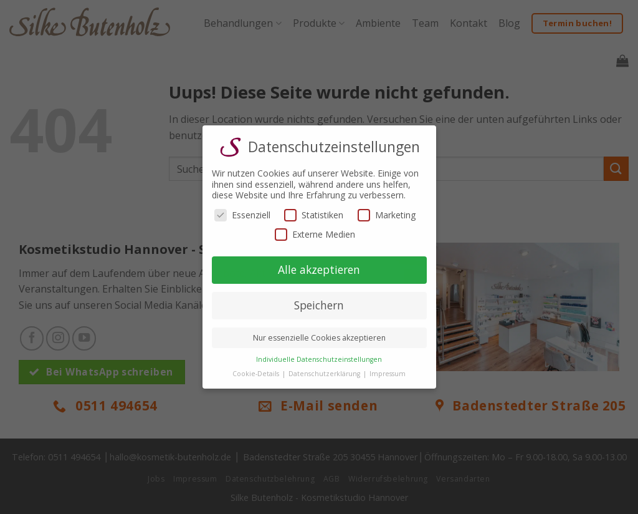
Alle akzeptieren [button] (319, 269)
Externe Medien (315, 234)
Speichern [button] (319, 305)
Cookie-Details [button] (256, 373)
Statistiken (313, 215)
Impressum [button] (387, 373)
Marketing (387, 215)
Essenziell (242, 215)
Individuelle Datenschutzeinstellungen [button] (319, 359)
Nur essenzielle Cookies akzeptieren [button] (319, 337)
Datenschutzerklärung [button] (325, 373)
